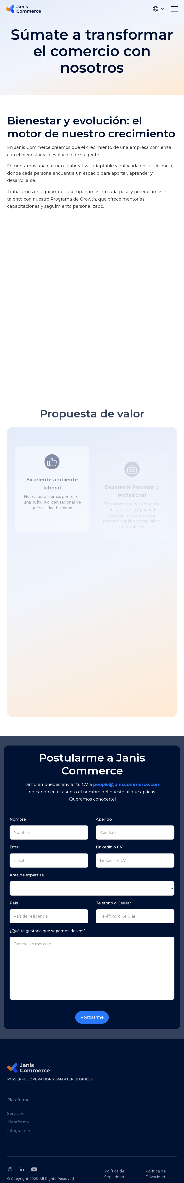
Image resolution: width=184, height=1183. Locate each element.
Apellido (104, 819)
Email (15, 847)
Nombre (18, 819)
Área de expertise (27, 875)
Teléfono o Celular (113, 903)
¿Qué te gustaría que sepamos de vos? (48, 931)
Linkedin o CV (109, 847)
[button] (158, 9)
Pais (14, 903)
